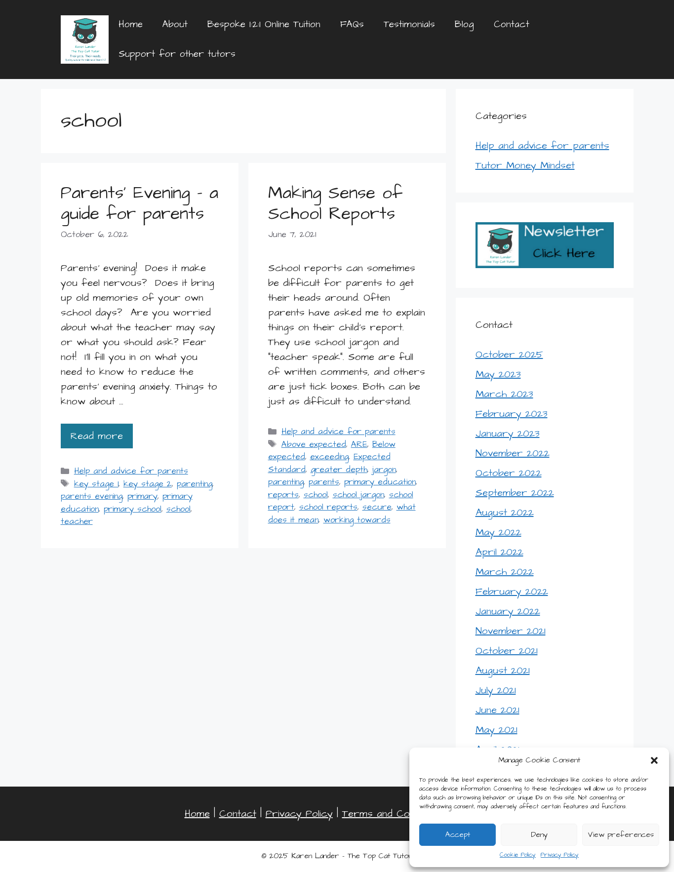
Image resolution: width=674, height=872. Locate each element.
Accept (457, 835)
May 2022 (498, 532)
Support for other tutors (177, 54)
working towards (357, 520)
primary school (132, 509)
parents (324, 482)
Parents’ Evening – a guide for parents (139, 203)
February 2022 (512, 591)
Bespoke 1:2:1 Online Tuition (263, 24)
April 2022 (499, 552)
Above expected (313, 444)
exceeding (329, 457)
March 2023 (504, 394)
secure (377, 507)
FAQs (352, 24)
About (175, 24)
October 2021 (507, 651)
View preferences (621, 835)
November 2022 (513, 453)
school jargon (358, 495)
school (178, 509)
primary (142, 496)
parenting (194, 484)
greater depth (339, 470)
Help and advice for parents (131, 471)
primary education (380, 482)
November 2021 (511, 631)
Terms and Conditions (392, 814)
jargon (384, 470)
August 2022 (505, 512)
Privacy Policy (560, 855)
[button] (654, 760)
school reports (328, 507)
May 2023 (498, 374)
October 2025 (509, 354)
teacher (77, 521)
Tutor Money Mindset (525, 165)
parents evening (91, 496)
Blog (464, 24)
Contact (511, 24)
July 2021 (496, 690)
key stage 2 (147, 484)
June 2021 (497, 710)
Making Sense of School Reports (335, 203)
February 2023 (512, 414)
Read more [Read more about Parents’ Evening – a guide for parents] (97, 436)
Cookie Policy (518, 855)
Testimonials (409, 24)
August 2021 (503, 670)
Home (131, 24)
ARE (359, 444)
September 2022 (515, 493)
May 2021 (496, 730)
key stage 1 (96, 484)
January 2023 (508, 433)
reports (283, 495)
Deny (539, 835)
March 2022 (505, 572)
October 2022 (509, 473)
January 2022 (508, 611)
